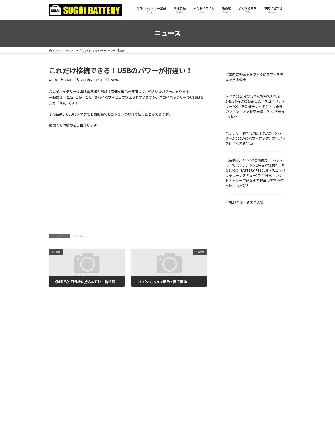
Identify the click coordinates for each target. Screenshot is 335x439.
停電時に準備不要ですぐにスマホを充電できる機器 (254, 77)
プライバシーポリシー (167, 330)
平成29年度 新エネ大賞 (244, 202)
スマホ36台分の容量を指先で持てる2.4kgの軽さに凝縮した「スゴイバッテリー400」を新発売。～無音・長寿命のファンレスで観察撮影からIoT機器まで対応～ (255, 106)
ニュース (77, 236)
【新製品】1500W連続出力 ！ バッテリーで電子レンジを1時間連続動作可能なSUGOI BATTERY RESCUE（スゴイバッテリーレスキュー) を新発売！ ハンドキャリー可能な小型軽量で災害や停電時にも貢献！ (255, 173)
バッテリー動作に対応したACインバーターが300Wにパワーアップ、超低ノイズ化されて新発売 (255, 138)
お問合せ (167, 316)
